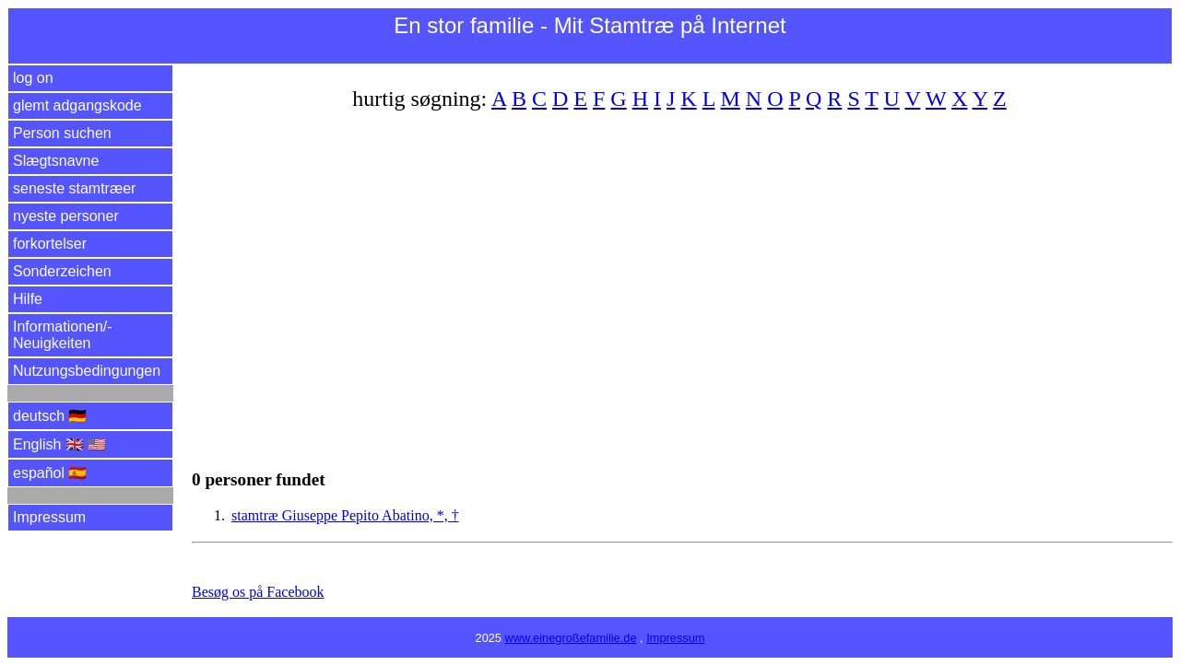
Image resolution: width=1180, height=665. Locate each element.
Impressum (49, 517)
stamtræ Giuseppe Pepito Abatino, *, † (345, 515)
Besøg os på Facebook (258, 592)
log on (33, 78)
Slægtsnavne (56, 161)
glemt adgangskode (77, 105)
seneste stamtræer (74, 188)
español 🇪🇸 (50, 473)
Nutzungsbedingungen (86, 371)
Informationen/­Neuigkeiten (62, 335)
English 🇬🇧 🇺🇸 (59, 444)
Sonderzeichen (62, 271)
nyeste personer (66, 216)
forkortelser (50, 243)
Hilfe (27, 299)
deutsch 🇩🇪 (50, 416)
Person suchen (62, 133)
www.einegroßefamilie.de (571, 638)
